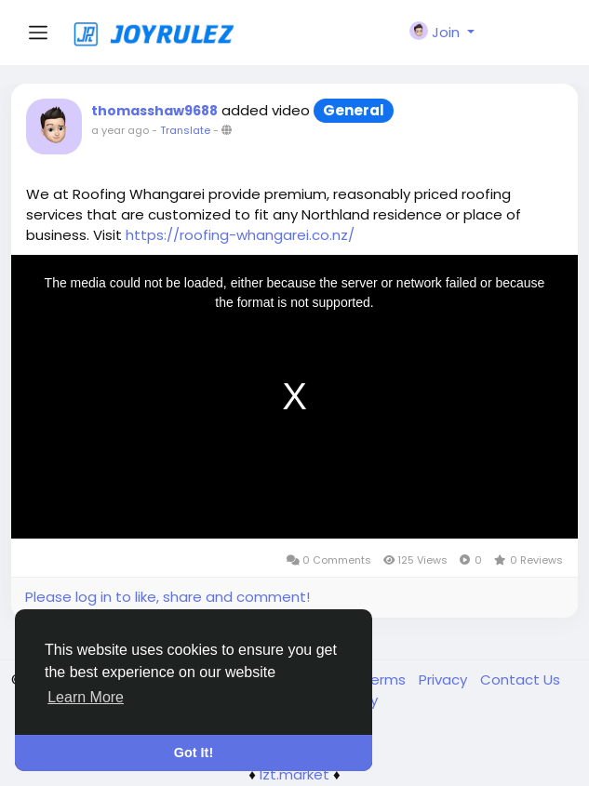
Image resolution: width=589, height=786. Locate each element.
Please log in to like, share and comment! (167, 596)
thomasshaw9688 (154, 110)
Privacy (445, 679)
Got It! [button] (193, 752)
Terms (385, 679)
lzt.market (294, 774)
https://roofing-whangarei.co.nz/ (240, 235)
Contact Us (520, 679)
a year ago (120, 130)
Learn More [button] (85, 697)
